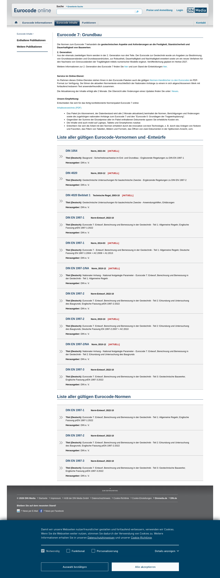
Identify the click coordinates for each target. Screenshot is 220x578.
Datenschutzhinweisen (101, 537)
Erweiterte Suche (75, 7)
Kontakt (201, 22)
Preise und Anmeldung (159, 10)
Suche (60, 6)
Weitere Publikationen (29, 46)
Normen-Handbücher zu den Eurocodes (169, 80)
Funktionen (89, 22)
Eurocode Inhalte (67, 22)
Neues (175, 91)
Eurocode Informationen (37, 22)
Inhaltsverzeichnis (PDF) (69, 107)
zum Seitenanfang (110, 491)
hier (126, 66)
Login (180, 9)
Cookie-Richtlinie (141, 537)
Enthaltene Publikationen (31, 40)
